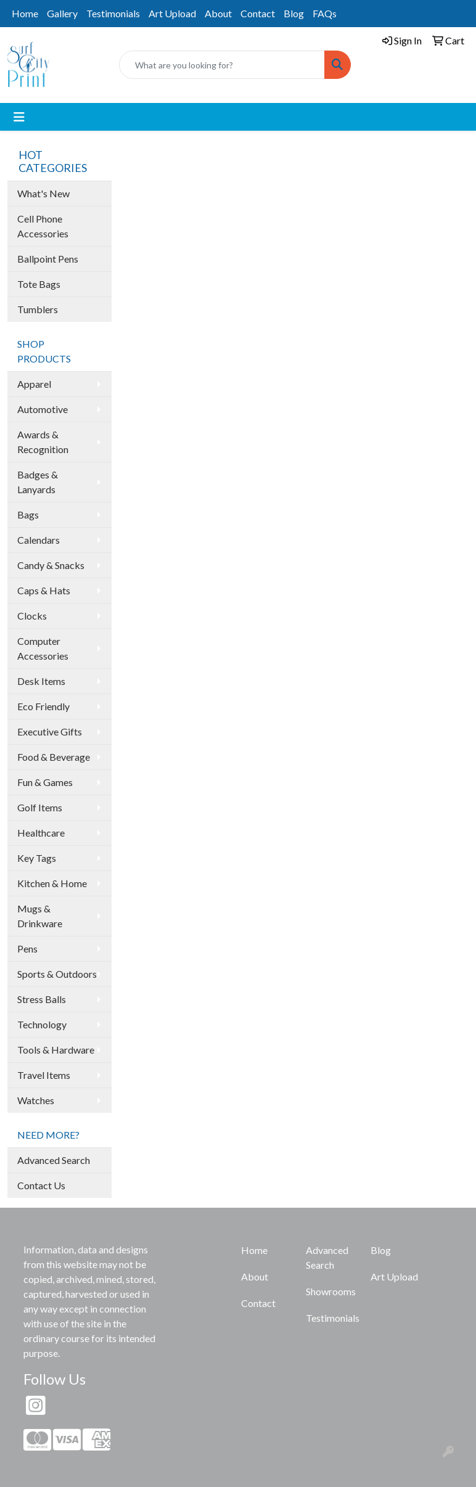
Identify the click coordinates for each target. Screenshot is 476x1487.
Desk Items (41, 681)
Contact (257, 13)
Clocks (32, 615)
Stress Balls (41, 999)
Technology (42, 1024)
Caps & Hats (43, 590)
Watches (35, 1100)
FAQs (325, 13)
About (218, 13)
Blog (294, 13)
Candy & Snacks (50, 565)
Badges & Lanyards (37, 482)
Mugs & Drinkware (39, 916)
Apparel (34, 384)
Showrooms (331, 1291)
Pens (27, 948)
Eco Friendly (43, 706)
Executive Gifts (49, 731)
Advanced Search (53, 1160)
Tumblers (37, 309)
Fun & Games (45, 782)
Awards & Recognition (42, 441)
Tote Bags (38, 284)
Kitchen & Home (52, 883)
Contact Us (41, 1185)
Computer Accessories (42, 648)
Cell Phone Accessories (42, 226)
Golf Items (39, 807)
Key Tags (36, 858)
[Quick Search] (222, 65)
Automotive (42, 409)
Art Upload (172, 13)
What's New (43, 193)
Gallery (62, 13)
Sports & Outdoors (57, 974)
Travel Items (43, 1075)
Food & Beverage (53, 757)
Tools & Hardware (55, 1049)
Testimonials (113, 13)
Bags (28, 514)
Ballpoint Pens (47, 258)
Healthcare (41, 832)
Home (25, 13)
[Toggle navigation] (19, 117)
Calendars (38, 540)
